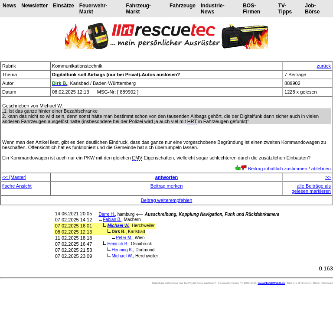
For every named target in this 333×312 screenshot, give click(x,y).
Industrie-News (213, 9)
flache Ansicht (17, 185)
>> (328, 177)
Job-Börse (312, 9)
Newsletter (34, 6)
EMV (137, 157)
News (9, 6)
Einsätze (63, 6)
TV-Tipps (285, 9)
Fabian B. (112, 219)
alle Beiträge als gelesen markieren (311, 188)
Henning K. (122, 249)
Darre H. (106, 214)
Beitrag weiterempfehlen (167, 200)
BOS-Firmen (251, 9)
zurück (324, 65)
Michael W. (118, 225)
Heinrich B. (117, 243)
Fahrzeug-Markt (138, 9)
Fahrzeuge (183, 6)
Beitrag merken (166, 185)
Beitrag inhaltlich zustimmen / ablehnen (283, 168)
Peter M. (124, 237)
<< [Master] (14, 177)
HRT (192, 121)
